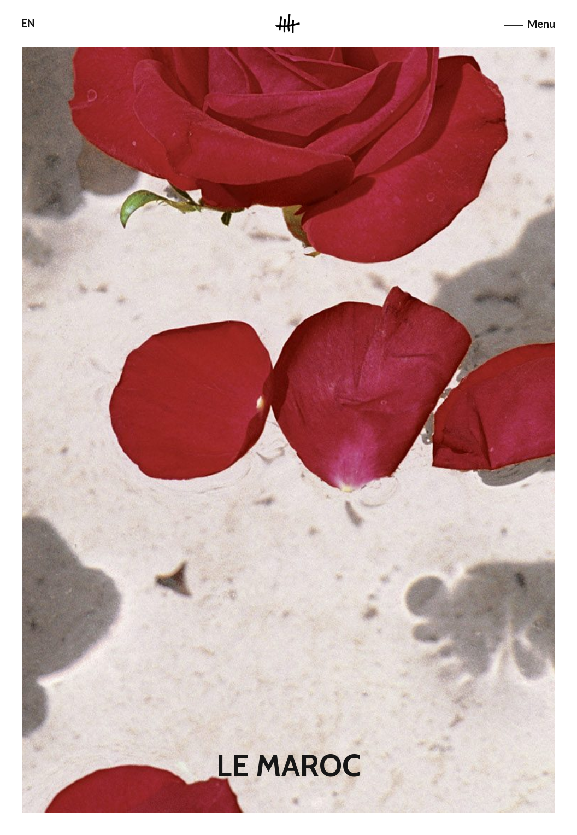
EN (28, 23)
